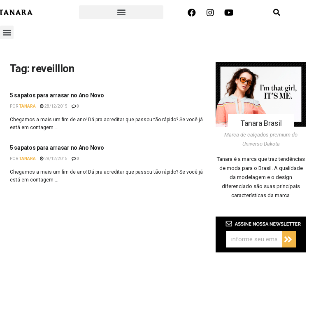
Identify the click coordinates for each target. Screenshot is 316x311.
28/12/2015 (53, 106)
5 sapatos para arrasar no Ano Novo (57, 95)
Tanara (27, 106)
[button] (121, 12)
